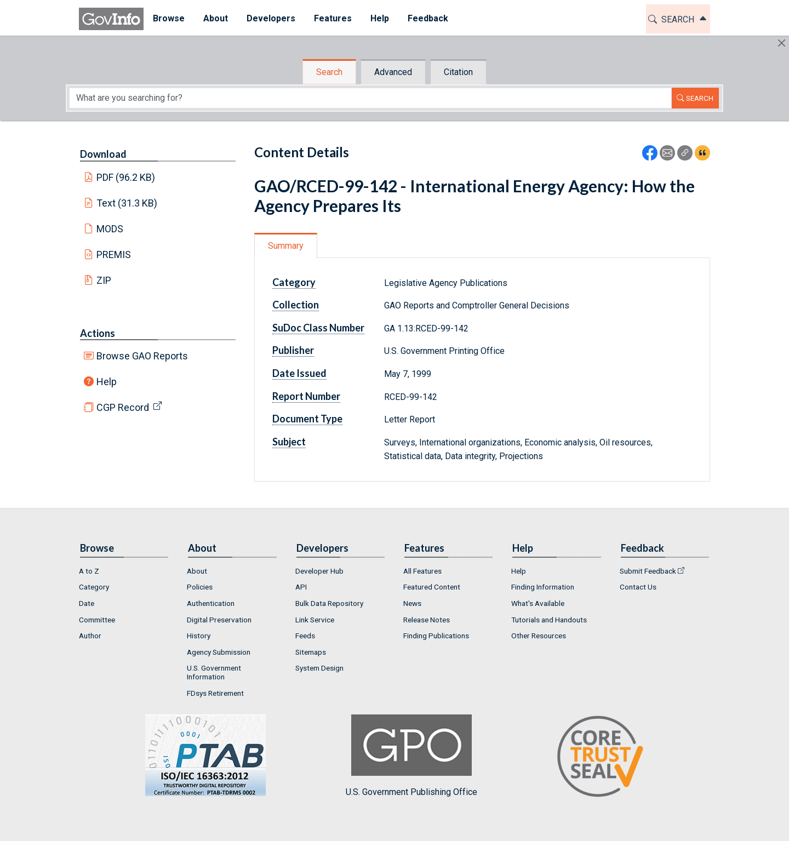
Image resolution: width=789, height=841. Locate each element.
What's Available (537, 603)
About (197, 571)
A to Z (89, 571)
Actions (97, 333)
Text (127, 203)
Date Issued (299, 373)
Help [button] (379, 18)
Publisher (293, 350)
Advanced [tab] (393, 72)
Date (86, 603)
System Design (319, 667)
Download (103, 154)
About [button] (215, 18)
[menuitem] (169, 18)
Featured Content (431, 586)
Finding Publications (436, 635)
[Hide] (781, 43)
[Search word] (370, 98)
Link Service (314, 619)
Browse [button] (169, 18)
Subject (289, 442)
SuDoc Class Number (318, 328)
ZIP (103, 280)
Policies (200, 586)
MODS (109, 228)
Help (106, 381)
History (198, 635)
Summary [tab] (286, 246)
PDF (126, 177)
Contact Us (638, 586)
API (301, 586)
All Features (422, 571)
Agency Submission (218, 652)
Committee (97, 619)
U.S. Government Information (214, 672)
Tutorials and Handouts (549, 619)
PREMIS (113, 254)
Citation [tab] (458, 72)
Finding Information (542, 586)
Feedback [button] (428, 18)
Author (90, 635)
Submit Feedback (648, 571)
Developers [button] (271, 18)
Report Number (306, 396)
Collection (295, 305)
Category (294, 282)
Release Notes (426, 619)
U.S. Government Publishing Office (411, 755)
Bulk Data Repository (329, 603)
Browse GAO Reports (142, 356)
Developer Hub (319, 571)
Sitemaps (310, 652)
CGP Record (122, 407)
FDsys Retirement (215, 693)
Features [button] (333, 18)
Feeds (305, 635)
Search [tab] (329, 72)
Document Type (307, 419)
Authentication (211, 603)
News (412, 603)
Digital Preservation (219, 619)
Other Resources (538, 635)
